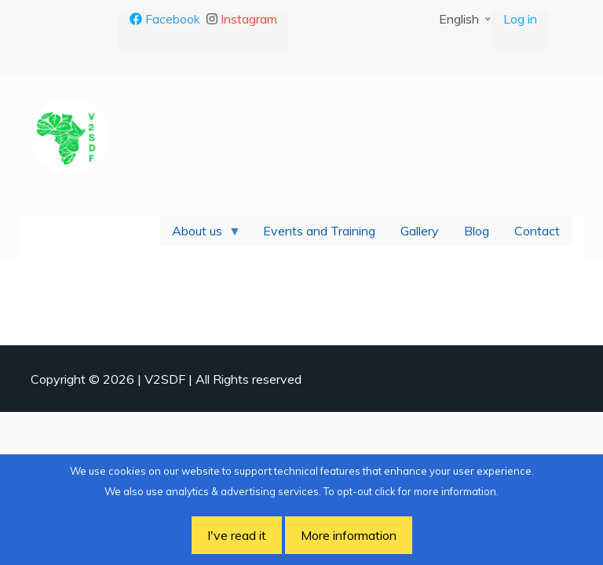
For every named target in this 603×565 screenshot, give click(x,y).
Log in (520, 19)
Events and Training (319, 231)
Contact (537, 231)
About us (200, 234)
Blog (476, 231)
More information (349, 535)
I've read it (236, 535)
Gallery (419, 231)
